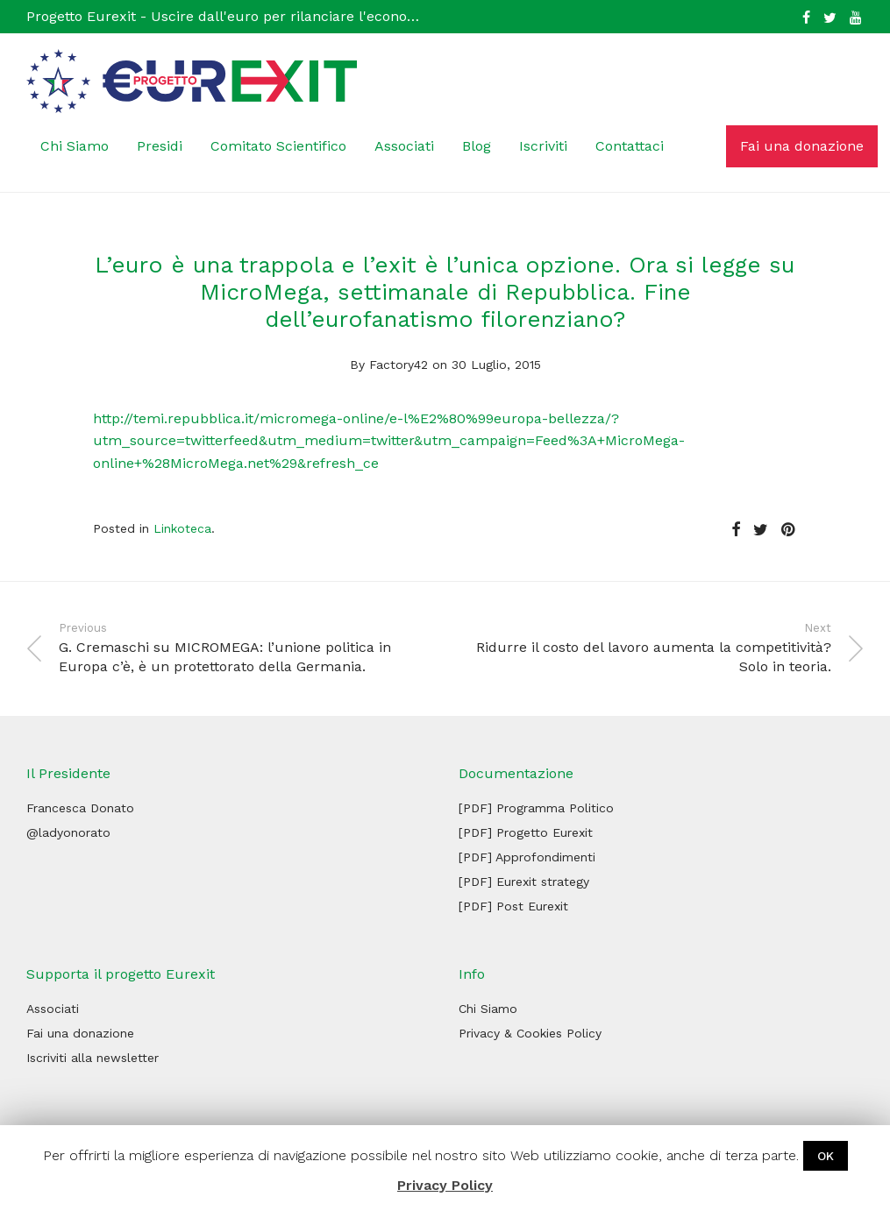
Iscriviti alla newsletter (92, 1058)
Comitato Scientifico (278, 146)
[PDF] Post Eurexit (513, 906)
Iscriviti (543, 146)
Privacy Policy (445, 1185)
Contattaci (629, 146)
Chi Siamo (74, 146)
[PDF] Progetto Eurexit (526, 832)
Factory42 (398, 365)
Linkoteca (182, 528)
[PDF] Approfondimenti (527, 857)
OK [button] (825, 1156)
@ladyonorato (68, 832)
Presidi (159, 146)
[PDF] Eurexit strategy (524, 882)
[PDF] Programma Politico (536, 808)
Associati (404, 146)
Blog (476, 146)
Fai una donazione (802, 146)
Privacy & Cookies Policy (530, 1033)
